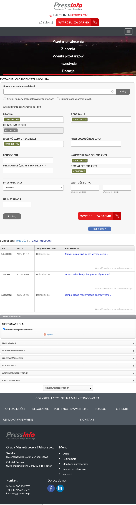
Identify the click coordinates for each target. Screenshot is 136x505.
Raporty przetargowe (74, 469)
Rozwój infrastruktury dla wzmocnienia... (86, 254)
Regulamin (40, 408)
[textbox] (21, 119)
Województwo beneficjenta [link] (15, 373)
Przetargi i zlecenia (68, 41)
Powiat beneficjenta (84, 166)
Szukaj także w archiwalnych (74, 99)
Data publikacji (12, 183)
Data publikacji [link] (9, 366)
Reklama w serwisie (18, 419)
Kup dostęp (100, 229)
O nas (66, 453)
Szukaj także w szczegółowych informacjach (28, 99)
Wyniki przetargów (68, 56)
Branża (8, 114)
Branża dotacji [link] (9, 343)
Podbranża (78, 114)
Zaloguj (46, 22)
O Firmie (122, 408)
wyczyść (50, 334)
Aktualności (15, 408)
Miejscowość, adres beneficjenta (24, 165)
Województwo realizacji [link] (13, 351)
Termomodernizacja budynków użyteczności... (88, 274)
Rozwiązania (69, 458)
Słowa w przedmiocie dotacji (19, 86)
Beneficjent (10, 155)
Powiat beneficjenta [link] (11, 381)
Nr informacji (12, 199)
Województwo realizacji (19, 139)
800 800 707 (78, 15)
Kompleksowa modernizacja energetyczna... (88, 295)
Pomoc (100, 408)
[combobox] (33, 119)
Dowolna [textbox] (9, 187)
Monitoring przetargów (75, 463)
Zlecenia (68, 49)
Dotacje (68, 71)
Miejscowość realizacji (86, 139)
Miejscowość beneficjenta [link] (57, 388)
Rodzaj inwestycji (14, 125)
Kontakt (87, 419)
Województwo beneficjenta (89, 155)
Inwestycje (68, 63)
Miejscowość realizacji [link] (12, 358)
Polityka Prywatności (71, 408)
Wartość (21, 241)
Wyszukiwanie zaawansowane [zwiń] (22, 107)
